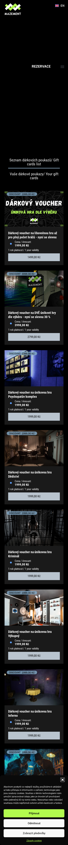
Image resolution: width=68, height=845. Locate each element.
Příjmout (34, 813)
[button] (62, 780)
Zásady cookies (34, 840)
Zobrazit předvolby (34, 833)
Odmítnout (34, 823)
